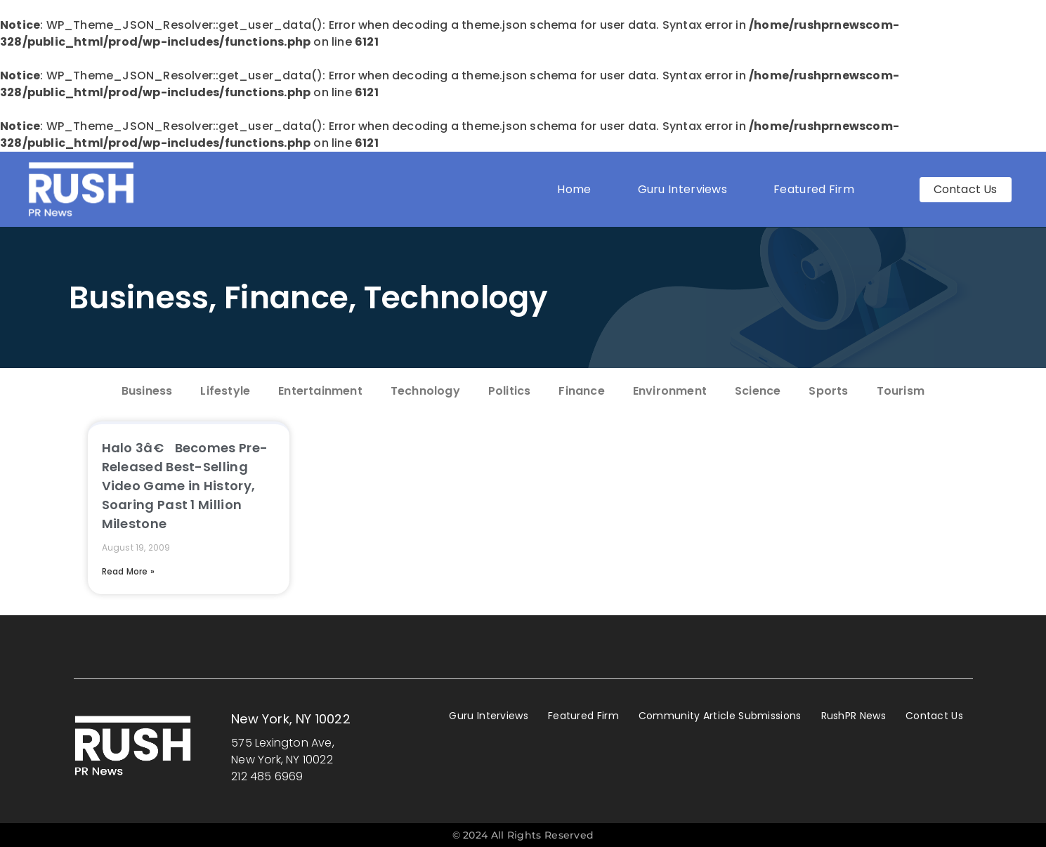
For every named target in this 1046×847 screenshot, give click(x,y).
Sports (828, 391)
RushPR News (853, 716)
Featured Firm (817, 189)
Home (574, 189)
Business (139, 297)
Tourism (900, 391)
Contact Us (934, 716)
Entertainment (320, 391)
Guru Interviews (683, 189)
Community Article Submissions (720, 716)
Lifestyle (225, 391)
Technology (456, 297)
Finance (286, 297)
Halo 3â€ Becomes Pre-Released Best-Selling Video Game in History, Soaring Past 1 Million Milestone (185, 485)
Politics (509, 391)
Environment (670, 391)
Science (757, 391)
